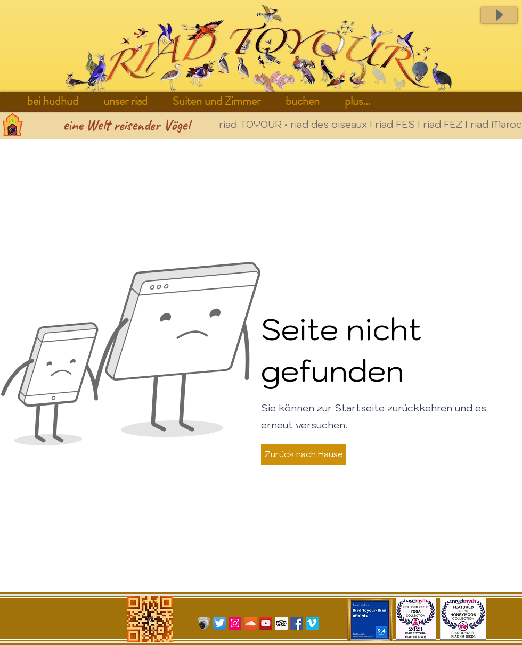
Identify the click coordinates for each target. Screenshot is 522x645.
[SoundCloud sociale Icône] (250, 623)
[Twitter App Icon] (219, 623)
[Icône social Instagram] (235, 623)
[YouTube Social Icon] (265, 623)
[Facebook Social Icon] (296, 623)
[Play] (499, 15)
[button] (125, 101)
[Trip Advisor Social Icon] (281, 623)
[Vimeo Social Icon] (312, 623)
